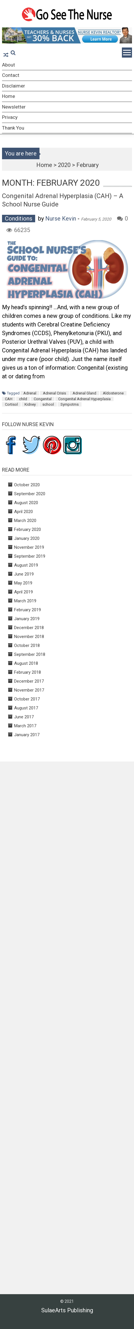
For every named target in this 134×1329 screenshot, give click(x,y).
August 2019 (26, 565)
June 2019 (24, 574)
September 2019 (29, 556)
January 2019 (26, 618)
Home (8, 96)
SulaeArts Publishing (67, 1310)
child (23, 399)
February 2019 (27, 609)
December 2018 (29, 627)
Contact (10, 75)
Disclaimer (13, 86)
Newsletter (14, 107)
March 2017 (25, 725)
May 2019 (23, 583)
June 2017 (24, 716)
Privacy (10, 117)
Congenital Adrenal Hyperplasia (84, 399)
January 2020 (26, 538)
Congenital (43, 399)
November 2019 (29, 547)
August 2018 (26, 663)
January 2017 (26, 734)
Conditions (18, 218)
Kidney (30, 404)
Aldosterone (113, 393)
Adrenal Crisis (54, 393)
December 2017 (29, 681)
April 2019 (23, 592)
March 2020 (25, 520)
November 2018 (29, 636)
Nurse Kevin (60, 218)
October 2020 (27, 484)
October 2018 (27, 645)
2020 (64, 165)
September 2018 (29, 654)
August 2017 (26, 708)
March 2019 (25, 600)
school (48, 404)
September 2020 (29, 493)
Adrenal (29, 393)
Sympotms (70, 404)
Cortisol (11, 404)
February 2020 (27, 529)
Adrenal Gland (84, 393)
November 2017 (29, 690)
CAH (8, 399)
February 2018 (27, 672)
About (8, 65)
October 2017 (27, 699)
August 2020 (26, 502)
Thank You (13, 128)
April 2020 (23, 511)
